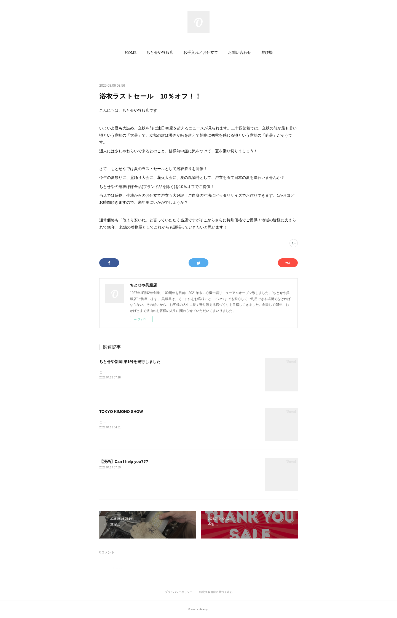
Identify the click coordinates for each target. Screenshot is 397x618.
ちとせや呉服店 (159, 52)
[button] (130, 52)
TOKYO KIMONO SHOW (121, 411)
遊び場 (267, 52)
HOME (130, 52)
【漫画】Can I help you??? (123, 461)
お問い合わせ (239, 52)
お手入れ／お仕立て (200, 52)
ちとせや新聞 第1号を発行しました (129, 361)
